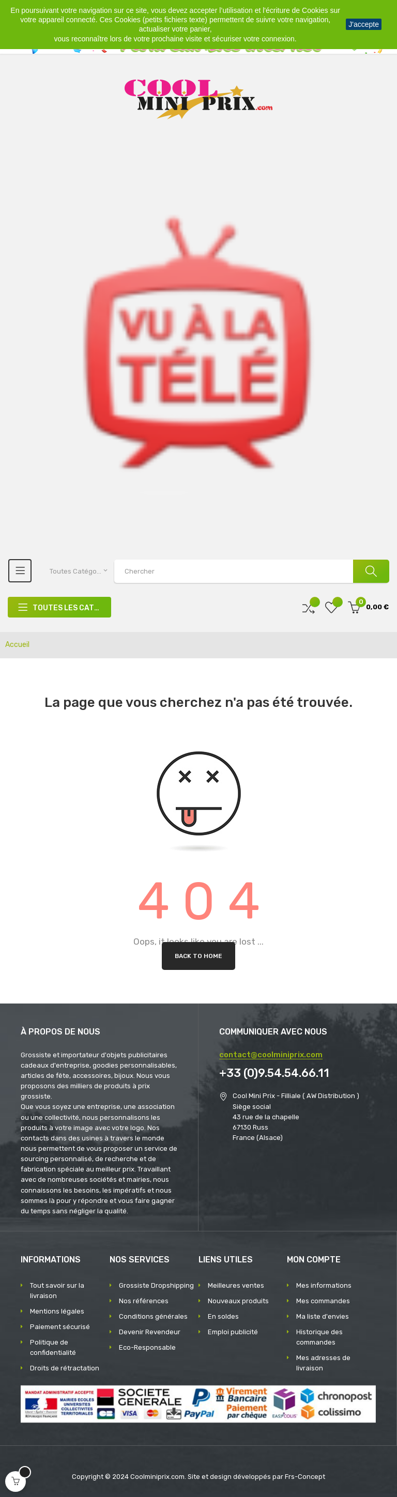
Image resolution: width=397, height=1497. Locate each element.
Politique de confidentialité (53, 1347)
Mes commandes (323, 1301)
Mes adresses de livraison (323, 1363)
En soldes (223, 1316)
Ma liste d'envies (322, 1316)
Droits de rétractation (64, 1368)
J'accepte (363, 24)
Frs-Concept (305, 1476)
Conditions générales (153, 1316)
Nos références (144, 1301)
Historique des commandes (319, 1337)
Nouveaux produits (238, 1301)
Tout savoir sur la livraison (57, 1291)
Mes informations (324, 1285)
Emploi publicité (233, 1332)
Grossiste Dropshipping (156, 1285)
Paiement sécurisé (60, 1327)
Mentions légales (57, 1311)
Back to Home (198, 956)
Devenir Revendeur (149, 1332)
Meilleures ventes (236, 1285)
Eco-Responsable (147, 1347)
